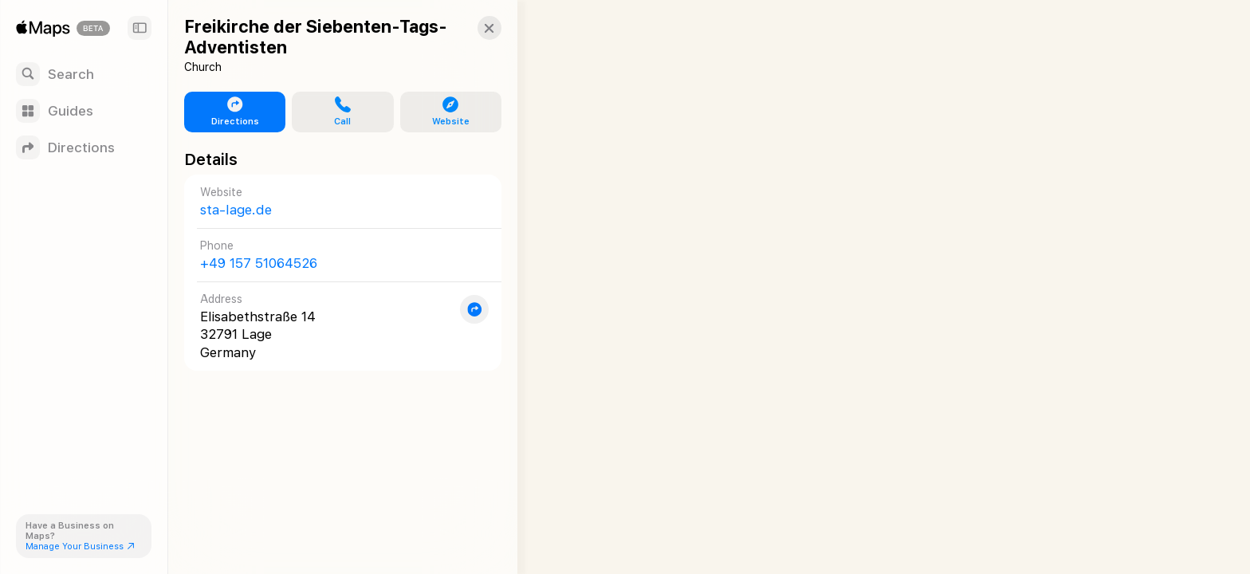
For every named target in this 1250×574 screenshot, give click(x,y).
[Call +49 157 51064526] (335, 255)
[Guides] (83, 110)
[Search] (83, 74)
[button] (475, 28)
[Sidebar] (139, 28)
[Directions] (83, 147)
